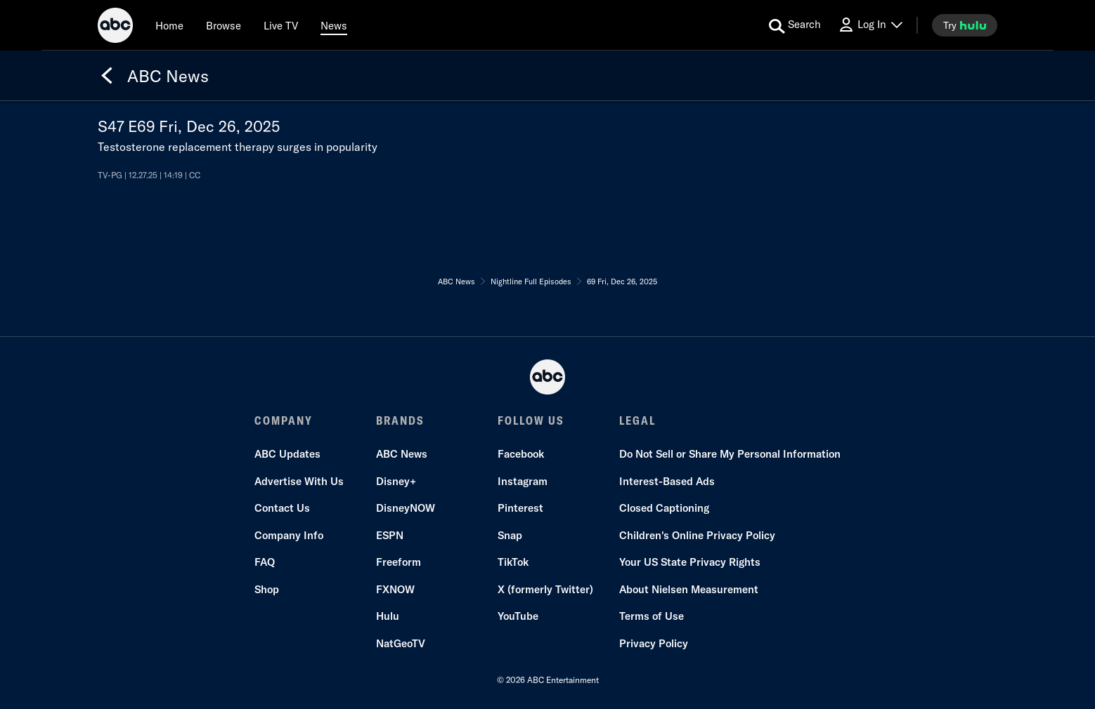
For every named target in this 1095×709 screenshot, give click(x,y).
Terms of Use (651, 616)
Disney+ (396, 481)
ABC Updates (287, 453)
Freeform (398, 562)
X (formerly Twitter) (545, 589)
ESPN (389, 535)
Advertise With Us (299, 481)
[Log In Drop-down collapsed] (870, 25)
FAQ (264, 562)
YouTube (518, 616)
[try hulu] (964, 25)
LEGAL (637, 420)
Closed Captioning (664, 508)
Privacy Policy (653, 643)
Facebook (521, 453)
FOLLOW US (531, 420)
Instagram (523, 481)
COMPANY (283, 420)
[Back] (107, 75)
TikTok (513, 562)
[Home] (169, 25)
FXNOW (395, 589)
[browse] (223, 25)
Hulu (387, 616)
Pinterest (520, 508)
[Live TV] (281, 25)
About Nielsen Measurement (688, 589)
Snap (510, 535)
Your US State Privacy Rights (689, 562)
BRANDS (400, 420)
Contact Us (282, 508)
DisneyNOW (405, 508)
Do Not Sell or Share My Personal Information (730, 453)
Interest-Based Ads (667, 481)
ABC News (401, 453)
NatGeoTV (400, 643)
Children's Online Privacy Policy (697, 535)
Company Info (288, 535)
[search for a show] (795, 25)
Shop (266, 589)
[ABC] (115, 27)
